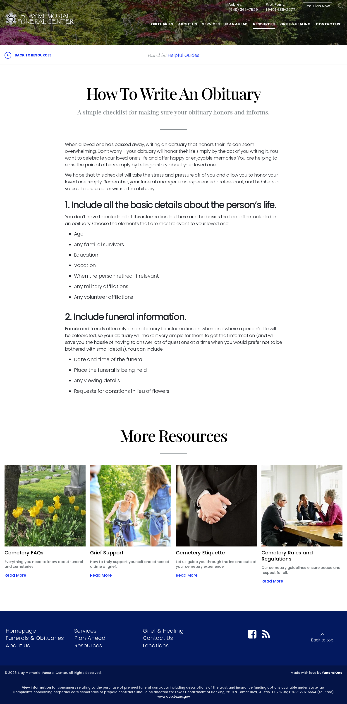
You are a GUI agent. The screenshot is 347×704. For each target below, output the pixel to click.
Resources (88, 645)
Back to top (322, 640)
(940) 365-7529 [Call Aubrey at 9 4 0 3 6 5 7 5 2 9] (243, 9)
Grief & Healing (163, 630)
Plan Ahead (89, 638)
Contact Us (158, 638)
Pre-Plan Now (318, 6)
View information (36, 687)
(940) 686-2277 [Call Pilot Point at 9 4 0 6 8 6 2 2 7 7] (280, 9)
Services (85, 630)
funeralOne (332, 672)
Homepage (21, 630)
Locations (156, 645)
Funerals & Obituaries (35, 638)
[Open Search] (341, 6)
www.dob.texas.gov (173, 696)
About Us (18, 645)
